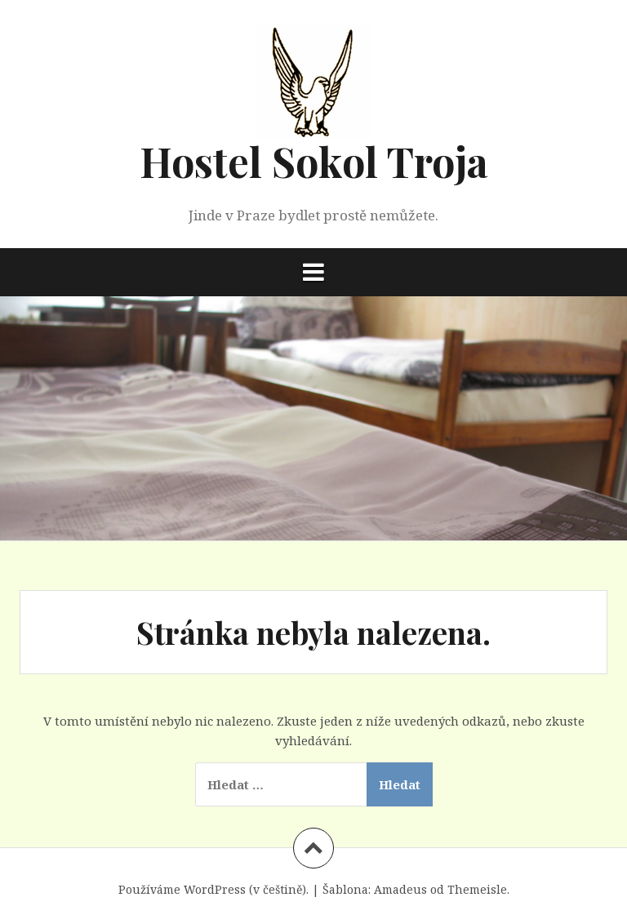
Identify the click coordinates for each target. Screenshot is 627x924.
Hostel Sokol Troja (314, 161)
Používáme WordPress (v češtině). (213, 889)
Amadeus (400, 889)
